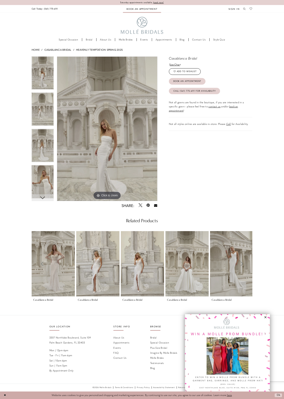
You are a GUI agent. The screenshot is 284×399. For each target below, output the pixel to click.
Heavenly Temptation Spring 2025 (99, 50)
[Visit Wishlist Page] (250, 8)
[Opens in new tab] (227, 356)
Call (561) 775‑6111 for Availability (196, 92)
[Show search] (244, 8)
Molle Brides (157, 358)
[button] (233, 9)
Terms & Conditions (124, 387)
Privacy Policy (143, 387)
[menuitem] (45, 9)
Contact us (119, 358)
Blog (152, 368)
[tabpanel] (43, 74)
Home (36, 50)
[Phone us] (45, 9)
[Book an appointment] (142, 9)
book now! (159, 2)
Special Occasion (159, 342)
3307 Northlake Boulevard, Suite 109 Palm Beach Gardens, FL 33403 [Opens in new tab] (70, 340)
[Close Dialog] (5, 395)
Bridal (153, 337)
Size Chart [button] (175, 64)
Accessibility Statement (164, 387)
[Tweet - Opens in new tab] (140, 205)
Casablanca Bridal (57, 50)
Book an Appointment (188, 82)
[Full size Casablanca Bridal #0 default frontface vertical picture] (107, 129)
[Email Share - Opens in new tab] (155, 205)
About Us (118, 337)
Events (117, 347)
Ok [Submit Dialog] (278, 395)
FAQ (116, 352)
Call (228, 125)
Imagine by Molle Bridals (163, 352)
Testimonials (157, 363)
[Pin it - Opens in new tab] (148, 205)
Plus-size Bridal (158, 347)
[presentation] (53, 264)
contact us (214, 108)
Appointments (121, 342)
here (229, 395)
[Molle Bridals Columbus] (142, 25)
